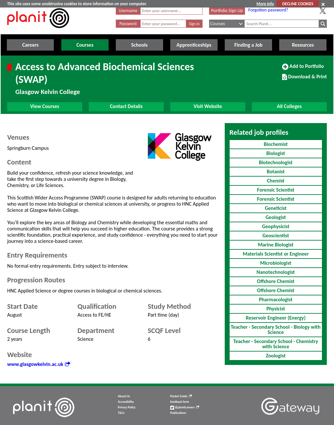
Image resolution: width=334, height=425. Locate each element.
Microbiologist (275, 263)
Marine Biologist (276, 245)
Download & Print (304, 79)
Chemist (275, 181)
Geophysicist (275, 226)
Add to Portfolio (303, 69)
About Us (124, 396)
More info (265, 3)
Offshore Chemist (276, 281)
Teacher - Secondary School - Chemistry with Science (275, 344)
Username (128, 10)
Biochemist (276, 144)
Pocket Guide (181, 396)
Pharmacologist (276, 299)
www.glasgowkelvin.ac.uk (38, 364)
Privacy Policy (126, 407)
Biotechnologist (276, 162)
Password (127, 23)
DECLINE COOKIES (297, 3)
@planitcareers (185, 407)
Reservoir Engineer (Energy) (276, 318)
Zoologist (275, 356)
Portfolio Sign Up (227, 10)
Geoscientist (276, 235)
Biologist (275, 153)
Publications (178, 413)
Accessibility (126, 402)
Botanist (276, 171)
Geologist (276, 217)
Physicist (275, 309)
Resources (303, 45)
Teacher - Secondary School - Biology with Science (276, 329)
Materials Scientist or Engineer (276, 254)
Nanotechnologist (276, 272)
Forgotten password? (268, 10)
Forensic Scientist (275, 190)
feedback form (179, 402)
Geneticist (276, 208)
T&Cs (121, 413)
